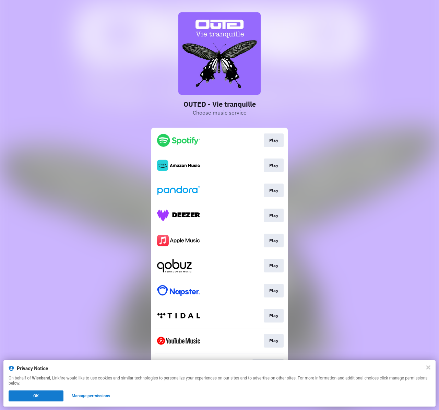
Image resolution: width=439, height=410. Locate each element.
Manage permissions (91, 396)
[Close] (428, 367)
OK (36, 396)
